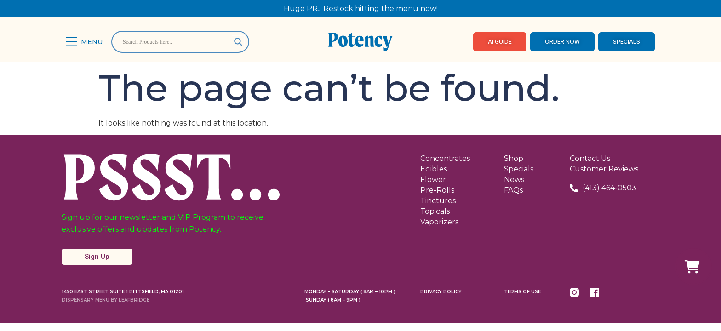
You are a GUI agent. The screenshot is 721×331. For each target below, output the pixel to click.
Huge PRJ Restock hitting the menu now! (361, 8)
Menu (92, 42)
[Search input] (176, 41)
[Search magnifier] (238, 41)
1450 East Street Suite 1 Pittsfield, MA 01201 (123, 292)
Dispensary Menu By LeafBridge (105, 300)
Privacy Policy (441, 292)
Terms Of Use (522, 292)
